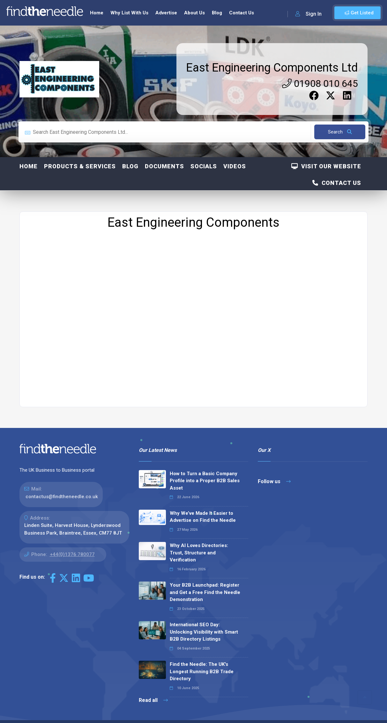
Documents (164, 165)
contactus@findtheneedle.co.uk (62, 496)
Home (96, 12)
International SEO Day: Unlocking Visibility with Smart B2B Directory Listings (204, 631)
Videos (234, 165)
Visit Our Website (326, 165)
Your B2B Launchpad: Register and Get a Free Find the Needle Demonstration (205, 592)
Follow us (274, 481)
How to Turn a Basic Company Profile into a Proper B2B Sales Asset (205, 480)
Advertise (166, 12)
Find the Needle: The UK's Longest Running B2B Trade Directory (202, 671)
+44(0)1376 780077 (72, 554)
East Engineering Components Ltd (272, 67)
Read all (153, 699)
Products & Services (80, 165)
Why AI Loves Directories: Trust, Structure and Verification (199, 552)
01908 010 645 (320, 82)
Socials (203, 165)
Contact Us (241, 12)
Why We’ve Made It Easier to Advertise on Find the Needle (203, 516)
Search (340, 131)
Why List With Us (129, 12)
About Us (194, 12)
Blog (217, 12)
